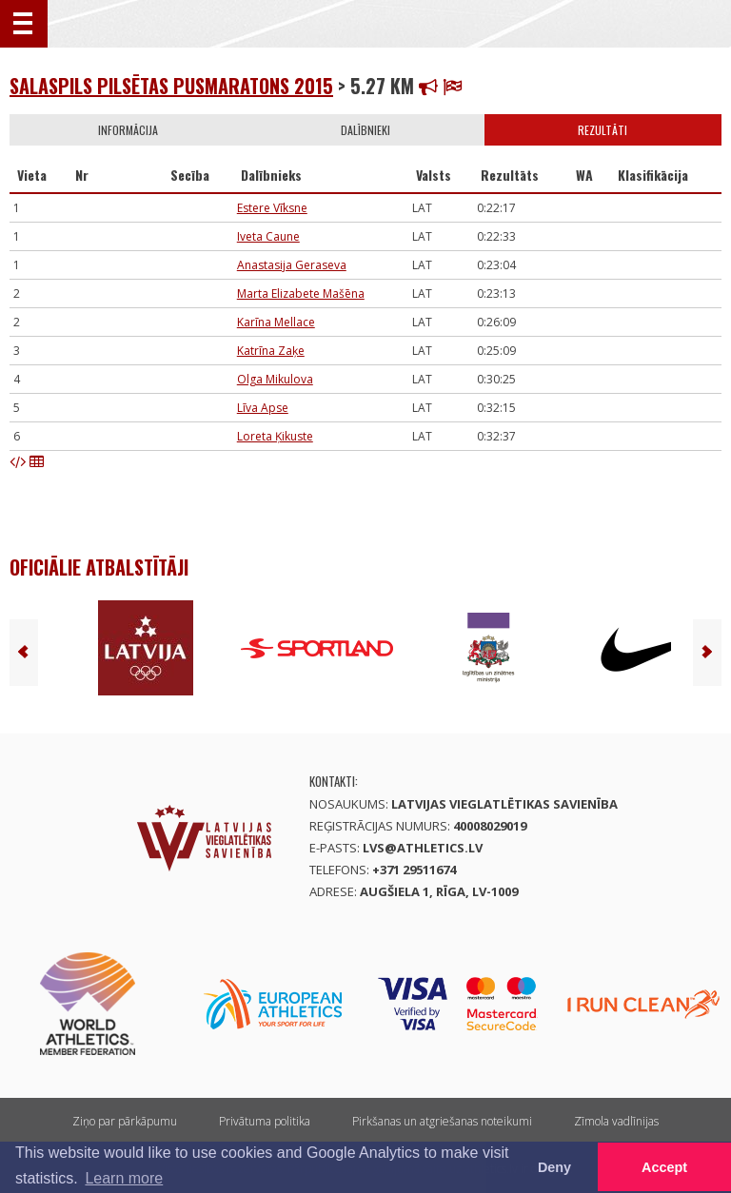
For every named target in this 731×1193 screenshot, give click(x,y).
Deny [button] (554, 1167)
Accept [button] (664, 1167)
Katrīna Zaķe (271, 350)
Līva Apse (262, 408)
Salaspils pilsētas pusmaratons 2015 (171, 85)
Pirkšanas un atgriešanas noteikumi (442, 1121)
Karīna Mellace (276, 322)
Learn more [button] (124, 1178)
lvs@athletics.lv (423, 847)
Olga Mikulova (275, 379)
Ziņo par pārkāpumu (124, 1121)
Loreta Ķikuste (275, 436)
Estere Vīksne (272, 208)
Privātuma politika (264, 1121)
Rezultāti (602, 130)
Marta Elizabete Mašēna (301, 293)
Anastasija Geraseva (291, 265)
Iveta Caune (268, 236)
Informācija (128, 130)
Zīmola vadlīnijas (616, 1121)
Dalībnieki (365, 130)
